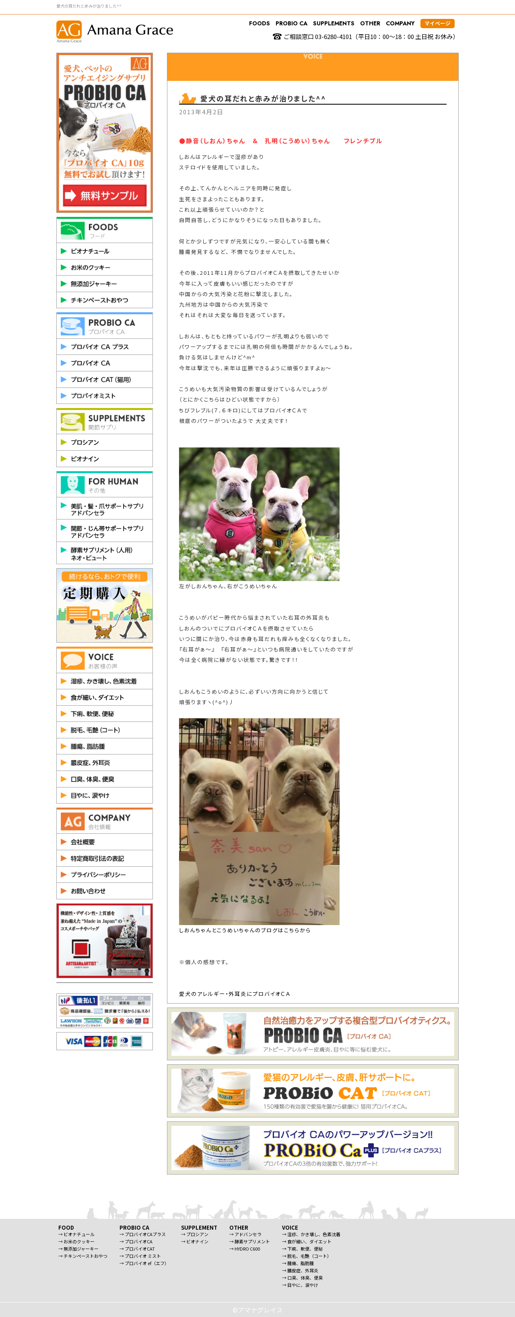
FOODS (259, 23)
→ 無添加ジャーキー (78, 1248)
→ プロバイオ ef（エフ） (144, 1263)
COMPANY (400, 23)
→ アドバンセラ (245, 1234)
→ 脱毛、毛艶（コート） (307, 1256)
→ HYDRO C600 (244, 1248)
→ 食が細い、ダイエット (307, 1241)
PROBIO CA (291, 23)
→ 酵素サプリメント (249, 1241)
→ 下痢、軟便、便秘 (302, 1248)
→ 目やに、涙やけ (300, 1285)
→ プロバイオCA (135, 1241)
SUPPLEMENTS (333, 23)
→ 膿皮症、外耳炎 (300, 1270)
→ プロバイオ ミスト (140, 1256)
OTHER (370, 23)
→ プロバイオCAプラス (142, 1234)
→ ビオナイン (194, 1241)
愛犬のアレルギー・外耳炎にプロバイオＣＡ (234, 994)
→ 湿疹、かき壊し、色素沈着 (311, 1234)
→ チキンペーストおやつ (82, 1256)
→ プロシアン (194, 1234)
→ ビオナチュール (76, 1234)
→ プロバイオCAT (137, 1248)
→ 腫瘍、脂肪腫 (298, 1263)
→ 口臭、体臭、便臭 (302, 1277)
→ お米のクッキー (76, 1241)
